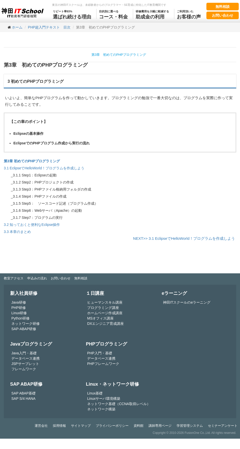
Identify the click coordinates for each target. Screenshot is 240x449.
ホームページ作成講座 (105, 313)
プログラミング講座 (103, 308)
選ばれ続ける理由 (72, 14)
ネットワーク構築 (101, 409)
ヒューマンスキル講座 (105, 302)
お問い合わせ (222, 15)
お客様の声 (189, 14)
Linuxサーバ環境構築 (103, 399)
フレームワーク (23, 369)
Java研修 (18, 302)
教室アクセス (13, 278)
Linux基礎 (95, 393)
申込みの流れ (37, 278)
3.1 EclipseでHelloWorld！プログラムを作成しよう (44, 168)
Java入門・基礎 (24, 353)
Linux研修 (19, 313)
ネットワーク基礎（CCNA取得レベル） (118, 404)
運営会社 (41, 426)
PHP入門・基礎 (99, 353)
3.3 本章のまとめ (17, 232)
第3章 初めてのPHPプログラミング (118, 55)
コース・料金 (113, 14)
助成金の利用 (152, 14)
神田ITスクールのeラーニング (186, 302)
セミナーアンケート (222, 426)
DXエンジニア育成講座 (105, 324)
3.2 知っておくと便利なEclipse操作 (32, 225)
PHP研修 (18, 308)
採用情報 (59, 426)
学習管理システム (190, 426)
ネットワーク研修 (25, 324)
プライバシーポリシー (112, 426)
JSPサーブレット (25, 364)
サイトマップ (81, 426)
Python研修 (20, 318)
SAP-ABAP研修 (23, 329)
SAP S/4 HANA (23, 399)
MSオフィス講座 (100, 318)
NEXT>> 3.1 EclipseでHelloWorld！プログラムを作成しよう (184, 238)
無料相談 (222, 7)
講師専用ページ (160, 426)
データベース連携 (25, 358)
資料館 (138, 426)
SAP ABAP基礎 (23, 393)
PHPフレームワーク (103, 364)
